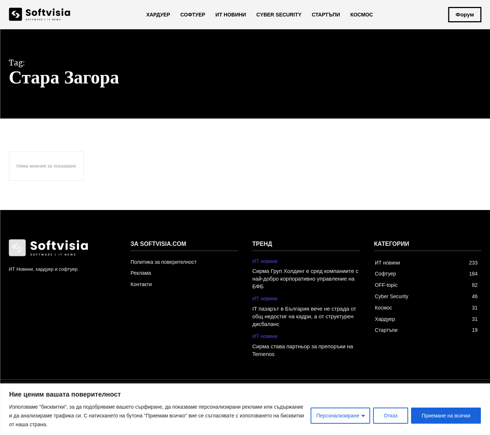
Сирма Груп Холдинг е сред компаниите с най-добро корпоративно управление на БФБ (305, 278)
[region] (245, 409)
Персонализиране (337, 416)
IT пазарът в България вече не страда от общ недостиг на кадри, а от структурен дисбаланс (304, 316)
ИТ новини (265, 261)
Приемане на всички (446, 416)
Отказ (391, 416)
